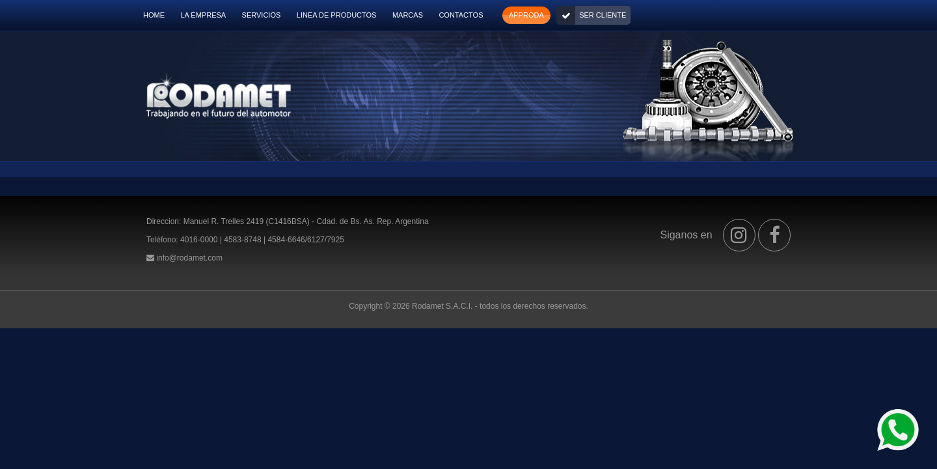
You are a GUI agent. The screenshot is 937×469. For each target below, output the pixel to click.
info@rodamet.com (189, 258)
